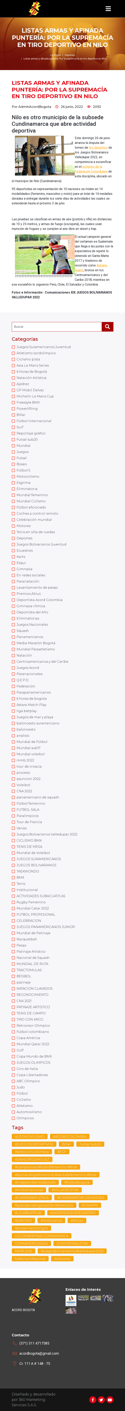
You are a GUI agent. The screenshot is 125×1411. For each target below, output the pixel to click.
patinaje (24, 982)
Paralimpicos (27, 816)
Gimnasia (24, 569)
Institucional (27, 890)
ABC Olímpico (28, 1081)
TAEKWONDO (28, 871)
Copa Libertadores (32, 1075)
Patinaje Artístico (31, 951)
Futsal (22, 458)
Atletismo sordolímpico (36, 353)
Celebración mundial (34, 520)
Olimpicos (25, 1118)
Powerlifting (27, 409)
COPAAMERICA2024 (31, 1243)
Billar (21, 415)
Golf (20, 1050)
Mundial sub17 (28, 748)
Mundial (24, 446)
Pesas (21, 945)
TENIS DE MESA (29, 847)
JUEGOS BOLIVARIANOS (36, 865)
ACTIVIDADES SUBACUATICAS (41, 896)
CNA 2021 (24, 1001)
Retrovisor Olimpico (33, 1026)
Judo (21, 1087)
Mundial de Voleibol (33, 853)
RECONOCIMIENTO (32, 995)
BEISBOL (24, 976)
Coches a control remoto (37, 513)
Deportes (24, 538)
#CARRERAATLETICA (32, 1198)
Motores (24, 526)
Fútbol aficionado (31, 507)
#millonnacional (29, 1190)
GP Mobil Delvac (30, 390)
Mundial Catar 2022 (33, 908)
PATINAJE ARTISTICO (33, 1007)
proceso (23, 773)
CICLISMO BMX (29, 840)
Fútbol (22, 1093)
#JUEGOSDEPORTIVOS (34, 1144)
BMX (20, 877)
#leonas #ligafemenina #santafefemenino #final (55, 1175)
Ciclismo (24, 1100)
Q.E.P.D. (23, 680)
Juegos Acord (28, 668)
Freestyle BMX (28, 402)
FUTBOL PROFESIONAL (36, 914)
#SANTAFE (23, 1221)
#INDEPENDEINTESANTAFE (73, 1213)
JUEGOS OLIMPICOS (33, 1063)
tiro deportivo (98, 147)
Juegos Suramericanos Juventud (44, 347)
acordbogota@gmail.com (39, 1353)
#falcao (77, 1221)
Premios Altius (29, 594)
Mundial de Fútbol (32, 742)
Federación (26, 686)
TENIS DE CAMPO (31, 1013)
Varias (22, 828)
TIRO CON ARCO (30, 1019)
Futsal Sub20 (90, 1144)
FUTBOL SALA (28, 810)
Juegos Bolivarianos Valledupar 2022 (47, 834)
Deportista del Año (32, 612)
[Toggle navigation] (108, 9)
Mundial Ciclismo (31, 501)
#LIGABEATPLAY (28, 1213)
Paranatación (28, 581)
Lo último (55, 55)
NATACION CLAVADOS (35, 988)
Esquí (21, 563)
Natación (24, 655)
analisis (23, 736)
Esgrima (24, 483)
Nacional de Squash (33, 958)
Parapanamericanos (34, 692)
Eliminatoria (27, 489)
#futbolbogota (77, 1182)
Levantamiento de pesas (37, 587)
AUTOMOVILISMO (29, 1137)
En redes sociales (31, 575)
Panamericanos (30, 637)
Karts (21, 557)
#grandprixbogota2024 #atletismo (44, 1205)
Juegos (23, 452)
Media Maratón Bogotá (36, 643)
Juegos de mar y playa (35, 717)
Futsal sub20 (27, 439)
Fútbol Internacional (34, 421)
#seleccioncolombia (32, 1152)
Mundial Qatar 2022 (33, 1044)
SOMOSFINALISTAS (72, 1243)
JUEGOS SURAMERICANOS (39, 859)
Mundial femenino (32, 495)
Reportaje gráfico (31, 433)
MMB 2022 (23, 1251)
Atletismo (25, 1106)
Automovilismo (29, 1112)
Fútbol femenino (31, 803)
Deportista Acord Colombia (40, 600)
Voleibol (23, 785)
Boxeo (22, 464)
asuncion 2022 (28, 779)
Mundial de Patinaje (33, 933)
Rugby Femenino (31, 902)
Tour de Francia (29, 822)
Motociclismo (28, 476)
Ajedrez (23, 384)
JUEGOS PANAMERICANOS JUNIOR (46, 927)
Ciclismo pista (28, 359)
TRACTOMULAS (29, 970)
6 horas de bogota (32, 699)
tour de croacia (29, 766)
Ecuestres (25, 550)
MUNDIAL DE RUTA (32, 964)
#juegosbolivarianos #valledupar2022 (72, 1251)
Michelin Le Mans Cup (35, 396)
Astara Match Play (31, 705)
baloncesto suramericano (38, 723)
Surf (20, 427)
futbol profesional (30, 1259)
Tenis (21, 884)
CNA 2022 (24, 791)
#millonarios (51, 1221)
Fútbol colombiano (33, 1032)
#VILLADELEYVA (65, 1190)
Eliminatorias (28, 618)
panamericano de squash (38, 797)
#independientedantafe (35, 1182)
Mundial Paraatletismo (36, 649)
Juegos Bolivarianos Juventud (41, 544)
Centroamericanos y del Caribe (42, 662)
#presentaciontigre (31, 1228)
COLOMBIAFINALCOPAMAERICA (41, 1236)
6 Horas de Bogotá (32, 372)
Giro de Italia (27, 1069)
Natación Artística (31, 378)
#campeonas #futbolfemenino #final (46, 1167)
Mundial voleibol (31, 754)
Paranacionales (29, 674)
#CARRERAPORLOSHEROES (80, 1198)
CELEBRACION (29, 921)
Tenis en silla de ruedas (36, 532)
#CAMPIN (90, 1205)
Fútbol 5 (23, 470)
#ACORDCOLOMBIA (69, 1137)
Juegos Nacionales (32, 624)
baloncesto (26, 729)
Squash (23, 631)
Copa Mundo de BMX (34, 1056)
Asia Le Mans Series (33, 365)
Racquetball (27, 939)
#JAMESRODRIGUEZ (32, 1159)
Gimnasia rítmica (31, 606)
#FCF (62, 1152)
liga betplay (26, 711)
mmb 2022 (25, 760)
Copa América (28, 1038)
